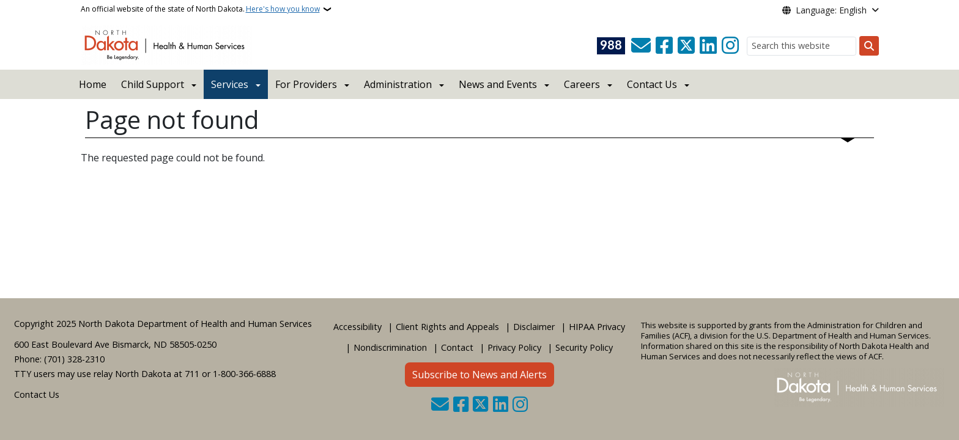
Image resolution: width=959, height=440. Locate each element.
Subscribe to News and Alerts (479, 374)
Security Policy (584, 347)
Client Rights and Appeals (447, 326)
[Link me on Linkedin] (708, 45)
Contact (457, 347)
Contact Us (36, 394)
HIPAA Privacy (597, 326)
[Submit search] (869, 46)
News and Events (498, 84)
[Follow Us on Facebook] (664, 45)
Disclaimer (534, 326)
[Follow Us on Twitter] (686, 45)
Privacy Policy (514, 347)
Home (92, 84)
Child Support (152, 84)
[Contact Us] (641, 45)
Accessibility (357, 326)
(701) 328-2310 (74, 359)
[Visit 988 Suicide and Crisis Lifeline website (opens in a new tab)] (611, 46)
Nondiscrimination (390, 347)
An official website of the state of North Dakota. (200, 9)
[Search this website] (801, 46)
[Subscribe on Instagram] (730, 45)
